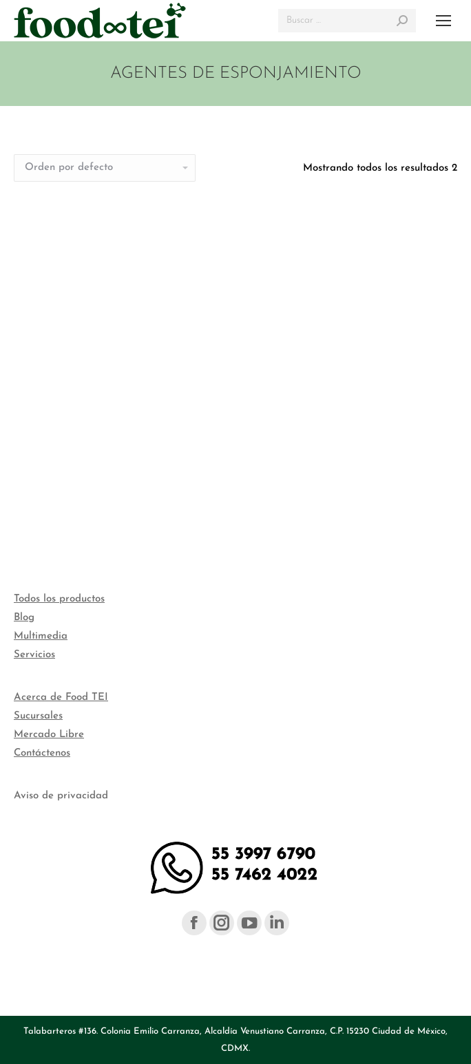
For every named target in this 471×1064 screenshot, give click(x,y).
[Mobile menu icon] (443, 20)
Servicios (34, 655)
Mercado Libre (49, 735)
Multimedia (40, 636)
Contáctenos (42, 753)
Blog (24, 618)
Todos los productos (59, 599)
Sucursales (38, 716)
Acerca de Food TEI (61, 697)
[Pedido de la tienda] (105, 168)
